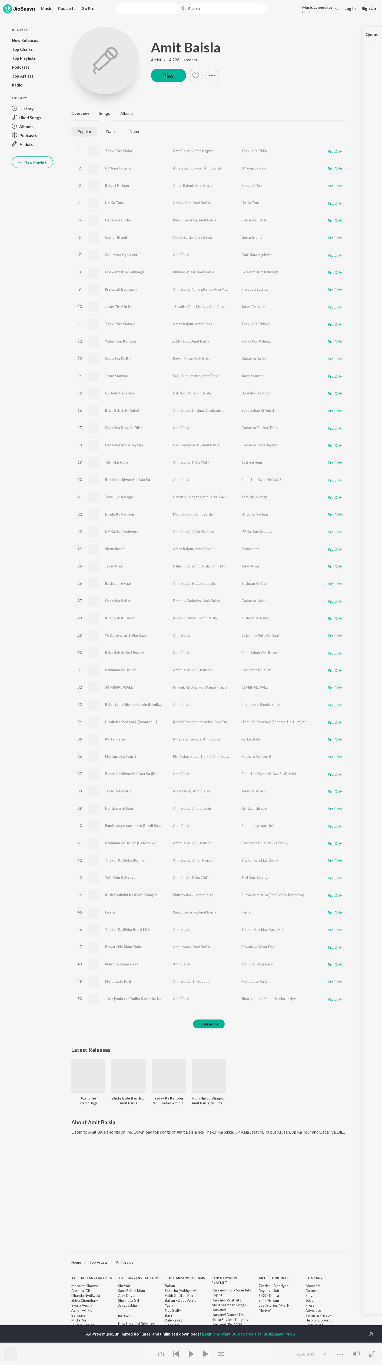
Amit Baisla (186, 47)
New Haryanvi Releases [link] (136, 1323)
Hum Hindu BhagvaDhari (209, 1098)
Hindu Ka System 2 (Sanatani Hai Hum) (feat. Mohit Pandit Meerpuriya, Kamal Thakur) (308, 722)
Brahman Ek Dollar (120, 670)
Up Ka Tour (114, 203)
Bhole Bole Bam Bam (128, 1098)
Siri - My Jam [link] (269, 1300)
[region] (208, 1262)
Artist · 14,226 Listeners (174, 59)
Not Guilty (173, 1310)
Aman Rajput (202, 151)
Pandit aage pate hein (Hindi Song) (134, 825)
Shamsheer (114, 549)
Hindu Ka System (119, 514)
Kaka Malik (201, 462)
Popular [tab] (84, 131)
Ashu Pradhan (203, 531)
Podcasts (66, 8)
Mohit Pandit (183, 514)
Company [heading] (314, 1278)
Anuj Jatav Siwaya (187, 739)
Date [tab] (110, 131)
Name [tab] (134, 131)
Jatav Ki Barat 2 (118, 791)
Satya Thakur (201, 756)
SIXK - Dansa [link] (269, 1295)
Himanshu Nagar (185, 497)
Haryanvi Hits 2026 (227, 1325)
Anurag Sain (201, 808)
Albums (126, 113)
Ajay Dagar (127, 1295)
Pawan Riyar (182, 358)
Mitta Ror (79, 1320)
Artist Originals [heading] (275, 1278)
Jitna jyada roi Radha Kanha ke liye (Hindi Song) (145, 999)
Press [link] (309, 1305)
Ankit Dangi (182, 791)
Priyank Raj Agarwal (188, 687)
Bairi (168, 1315)
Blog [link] (309, 1295)
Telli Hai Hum (116, 462)
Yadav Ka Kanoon (168, 1098)
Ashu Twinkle (81, 1310)
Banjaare (78, 1315)
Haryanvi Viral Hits (226, 1300)
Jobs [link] (309, 1300)
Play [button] (168, 75)
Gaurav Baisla (230, 497)
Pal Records (182, 393)
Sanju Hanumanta (186, 376)
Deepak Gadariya (187, 601)
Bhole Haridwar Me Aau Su (127, 479)
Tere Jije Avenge (119, 497)
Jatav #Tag (114, 566)
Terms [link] (310, 1315)
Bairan (170, 1286)
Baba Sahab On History (124, 652)
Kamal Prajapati (218, 687)
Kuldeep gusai (184, 272)
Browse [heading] (125, 1316)
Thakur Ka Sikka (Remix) (125, 860)
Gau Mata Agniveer (121, 255)
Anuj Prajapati (225, 289)
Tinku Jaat (200, 981)
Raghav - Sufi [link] (269, 1290)
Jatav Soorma (116, 376)
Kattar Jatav (115, 739)
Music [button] (46, 8)
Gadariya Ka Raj (118, 358)
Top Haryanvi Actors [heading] (138, 1278)
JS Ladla (179, 306)
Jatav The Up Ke (118, 306)
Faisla (110, 912)
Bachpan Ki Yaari (254, 583)
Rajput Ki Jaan (117, 185)
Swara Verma (81, 1305)
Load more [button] (208, 1024)
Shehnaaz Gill (128, 1300)
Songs (104, 113)
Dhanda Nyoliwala (85, 1295)
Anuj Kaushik (202, 670)
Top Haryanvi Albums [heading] (185, 1278)
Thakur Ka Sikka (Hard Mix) (127, 929)
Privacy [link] (325, 1315)
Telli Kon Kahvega (120, 877)
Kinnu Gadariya (185, 220)
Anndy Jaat (182, 203)
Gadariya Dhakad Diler (124, 428)
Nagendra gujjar (204, 583)
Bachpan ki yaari (118, 583)
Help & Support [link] (317, 1320)
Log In (350, 8)
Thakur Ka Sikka (118, 151)
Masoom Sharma (84, 1286)
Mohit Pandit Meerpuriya (193, 722)
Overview (80, 113)
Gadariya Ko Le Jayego (124, 445)
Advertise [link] (313, 1310)
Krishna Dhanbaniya (208, 410)
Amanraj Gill (81, 1290)
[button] (318, 9)
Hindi (306, 12)
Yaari (169, 1305)
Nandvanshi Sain (119, 808)
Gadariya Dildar (118, 220)
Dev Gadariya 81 (186, 445)
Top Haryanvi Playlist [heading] (224, 1280)
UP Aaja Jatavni (118, 168)
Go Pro (87, 8)
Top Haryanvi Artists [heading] (91, 1278)
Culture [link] (311, 1290)
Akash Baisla (183, 237)
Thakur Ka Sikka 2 (120, 324)
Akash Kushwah (185, 618)
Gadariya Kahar (118, 601)
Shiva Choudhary (84, 1300)
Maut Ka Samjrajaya (121, 964)
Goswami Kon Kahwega (124, 272)
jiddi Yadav (181, 341)
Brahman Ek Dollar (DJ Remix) (130, 843)
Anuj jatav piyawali (187, 168)
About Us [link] (312, 1286)
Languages (317, 7)
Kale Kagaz (173, 1320)
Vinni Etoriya (202, 289)
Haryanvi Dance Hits (228, 1315)
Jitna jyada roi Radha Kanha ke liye (268, 999)
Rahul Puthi (182, 566)
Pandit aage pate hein (258, 825)
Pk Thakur (181, 756)
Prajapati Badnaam (121, 289)
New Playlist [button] (32, 162)
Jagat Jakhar (128, 1305)
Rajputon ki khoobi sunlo (260, 704)
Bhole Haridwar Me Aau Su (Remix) (134, 774)
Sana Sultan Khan (131, 1290)
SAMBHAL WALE (119, 687)
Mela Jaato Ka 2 (118, 981)
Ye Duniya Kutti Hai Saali (126, 635)
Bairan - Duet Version (181, 1300)
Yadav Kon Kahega (120, 341)
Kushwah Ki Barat (120, 618)
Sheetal (124, 1286)
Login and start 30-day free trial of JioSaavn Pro (249, 1333)
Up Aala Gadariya (119, 393)
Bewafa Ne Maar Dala (123, 947)
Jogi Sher (89, 1098)
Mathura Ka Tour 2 (121, 756)
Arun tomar (182, 947)
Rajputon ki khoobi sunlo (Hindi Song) (137, 704)
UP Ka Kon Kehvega (121, 531)
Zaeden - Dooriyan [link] (273, 1286)
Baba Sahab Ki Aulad (122, 410)
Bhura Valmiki (183, 895)
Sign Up (369, 8)
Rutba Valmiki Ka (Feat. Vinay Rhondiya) (138, 895)
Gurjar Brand (116, 237)
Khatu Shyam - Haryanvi (230, 1319)
